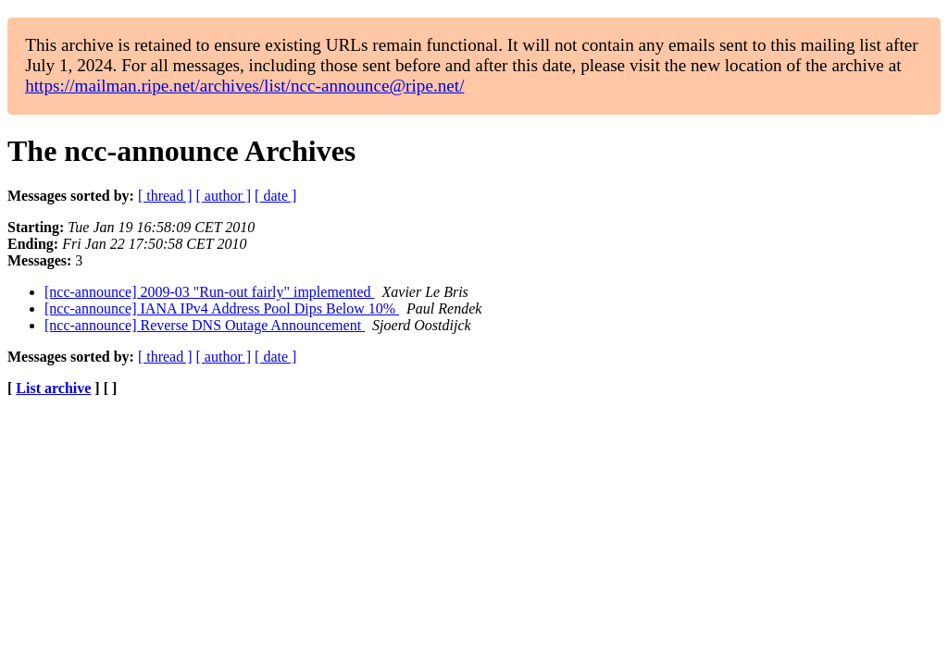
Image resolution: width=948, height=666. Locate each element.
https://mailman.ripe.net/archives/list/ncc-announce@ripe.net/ (244, 85)
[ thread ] (165, 196)
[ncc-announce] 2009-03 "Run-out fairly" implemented (209, 292)
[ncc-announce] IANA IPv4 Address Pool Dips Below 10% (221, 308)
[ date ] (275, 196)
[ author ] (224, 196)
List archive (53, 388)
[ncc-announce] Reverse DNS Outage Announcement (204, 325)
